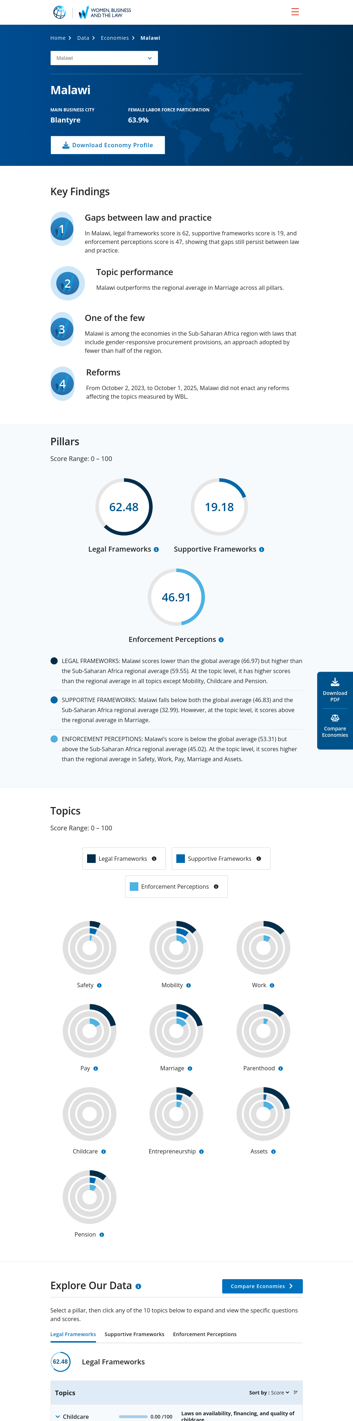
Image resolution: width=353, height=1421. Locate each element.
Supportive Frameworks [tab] (134, 1335)
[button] (104, 58)
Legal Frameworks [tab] (73, 1335)
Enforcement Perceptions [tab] (205, 1335)
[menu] (295, 11)
